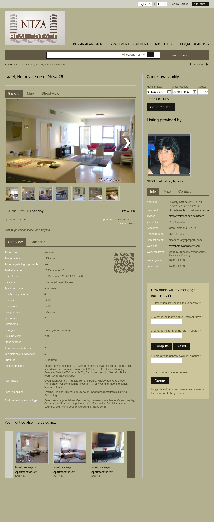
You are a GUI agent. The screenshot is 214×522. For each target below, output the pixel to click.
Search (20, 64)
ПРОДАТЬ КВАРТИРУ (193, 44)
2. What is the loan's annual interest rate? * (177, 316)
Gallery (13, 93)
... (169, 91)
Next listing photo (127, 143)
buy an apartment (88, 44)
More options (180, 55)
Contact (184, 192)
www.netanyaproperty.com (184, 245)
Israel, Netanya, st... (27, 467)
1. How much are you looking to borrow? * (176, 302)
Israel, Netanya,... (64, 467)
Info (153, 192)
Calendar (38, 242)
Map (30, 93)
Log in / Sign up (179, 4)
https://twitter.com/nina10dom (186, 216)
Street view (50, 93)
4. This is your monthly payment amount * (176, 356)
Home (8, 64)
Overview (15, 242)
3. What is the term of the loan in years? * (176, 330)
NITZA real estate (159, 181)
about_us (163, 44)
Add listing (201, 4)
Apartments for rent (129, 44)
